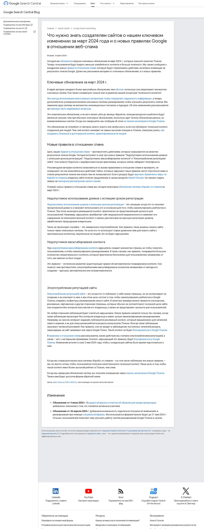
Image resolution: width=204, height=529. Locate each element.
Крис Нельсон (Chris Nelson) (65, 382)
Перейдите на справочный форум (57, 520)
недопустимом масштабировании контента (75, 248)
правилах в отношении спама (64, 335)
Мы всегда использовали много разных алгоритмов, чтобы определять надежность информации (99, 98)
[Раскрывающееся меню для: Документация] (68, 3)
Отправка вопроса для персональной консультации (66, 525)
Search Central (25, 3)
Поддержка (80, 3)
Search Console (136, 177)
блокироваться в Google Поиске (150, 330)
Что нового (105, 3)
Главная (50, 28)
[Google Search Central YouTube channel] (88, 493)
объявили (65, 61)
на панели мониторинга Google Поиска (144, 121)
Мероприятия (127, 3)
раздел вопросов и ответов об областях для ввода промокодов (122, 402)
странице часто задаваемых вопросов (70, 108)
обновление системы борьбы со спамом (140, 187)
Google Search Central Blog (21, 12)
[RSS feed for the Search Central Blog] (121, 493)
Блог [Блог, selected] (93, 3)
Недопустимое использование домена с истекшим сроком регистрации (85, 204)
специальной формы (94, 414)
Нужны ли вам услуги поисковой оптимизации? (118, 520)
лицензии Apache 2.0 (50, 433)
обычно (119, 89)
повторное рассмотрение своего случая (79, 181)
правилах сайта (94, 433)
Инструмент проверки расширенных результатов (173, 525)
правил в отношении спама (81, 68)
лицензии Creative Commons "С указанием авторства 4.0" (126, 431)
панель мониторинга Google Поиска (145, 373)
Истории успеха (146, 3)
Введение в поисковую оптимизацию (113, 525)
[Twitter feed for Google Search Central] (186, 493)
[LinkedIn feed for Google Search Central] (56, 493)
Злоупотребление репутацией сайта (66, 294)
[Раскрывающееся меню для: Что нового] (114, 3)
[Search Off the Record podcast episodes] (153, 493)
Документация (57, 3)
